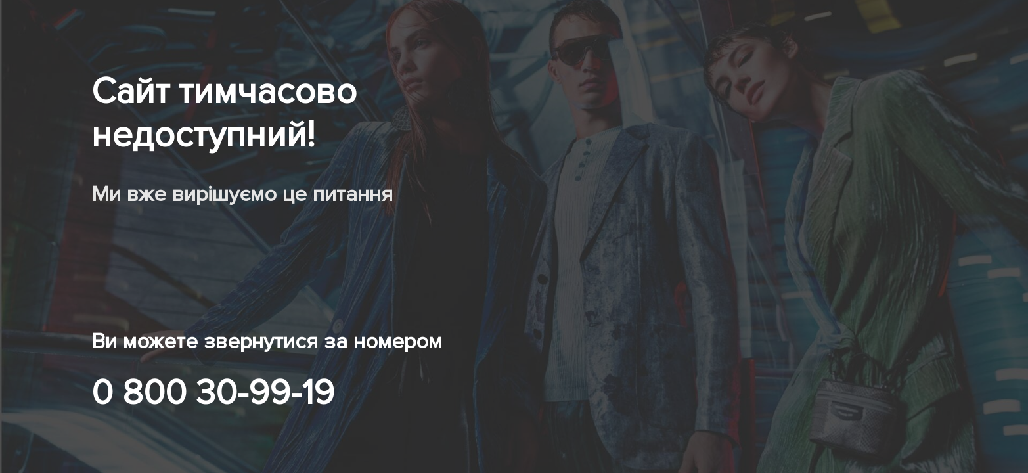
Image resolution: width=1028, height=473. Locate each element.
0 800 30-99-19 (212, 393)
